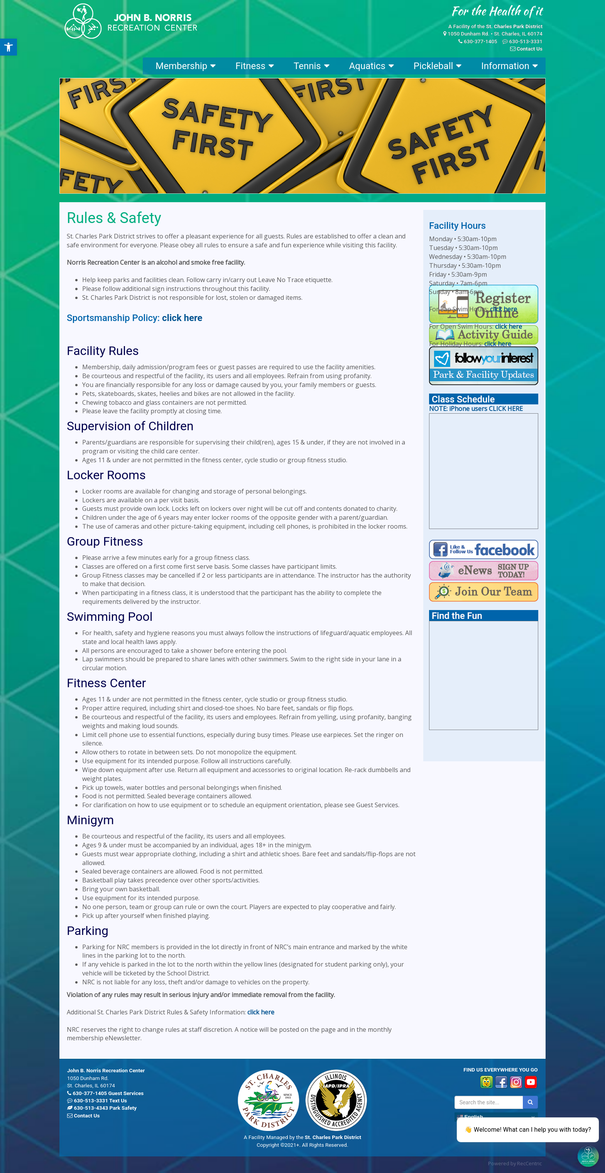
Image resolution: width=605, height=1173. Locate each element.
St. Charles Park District (514, 26)
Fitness (254, 66)
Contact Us (529, 49)
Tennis (312, 66)
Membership (185, 66)
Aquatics (371, 66)
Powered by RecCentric (515, 1163)
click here (182, 318)
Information (509, 66)
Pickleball (437, 66)
